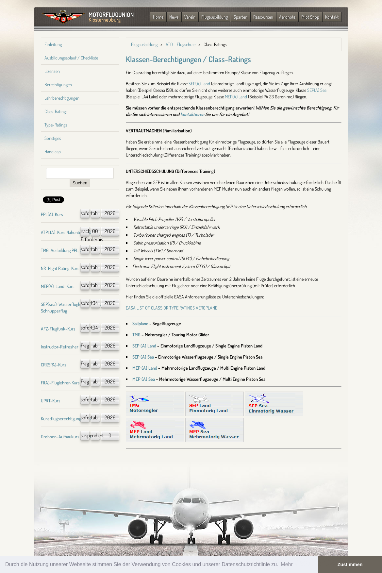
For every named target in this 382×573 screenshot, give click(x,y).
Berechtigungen (58, 84)
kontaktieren (192, 114)
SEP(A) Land (199, 83)
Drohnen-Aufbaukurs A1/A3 (66, 436)
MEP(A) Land (236, 96)
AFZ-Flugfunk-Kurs (58, 328)
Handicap (52, 151)
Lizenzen (52, 71)
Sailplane (140, 323)
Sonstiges (52, 138)
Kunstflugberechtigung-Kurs (66, 418)
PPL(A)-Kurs (52, 214)
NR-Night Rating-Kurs (60, 268)
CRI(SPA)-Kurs (53, 364)
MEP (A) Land (144, 368)
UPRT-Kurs (50, 400)
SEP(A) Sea (316, 90)
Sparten (240, 17)
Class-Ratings (55, 111)
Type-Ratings (55, 124)
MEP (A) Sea (143, 379)
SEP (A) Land (144, 345)
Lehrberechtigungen (61, 98)
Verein (189, 17)
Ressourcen (263, 17)
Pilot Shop (310, 17)
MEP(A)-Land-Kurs (58, 286)
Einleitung (53, 44)
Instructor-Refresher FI (62, 346)
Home (158, 17)
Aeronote (287, 17)
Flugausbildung (214, 17)
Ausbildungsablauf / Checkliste (71, 57)
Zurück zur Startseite (87, 17)
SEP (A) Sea (143, 357)
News (173, 17)
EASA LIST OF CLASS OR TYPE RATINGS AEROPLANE (171, 308)
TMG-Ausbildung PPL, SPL (64, 250)
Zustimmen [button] (350, 564)
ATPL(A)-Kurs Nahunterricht (66, 232)
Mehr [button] (286, 564)
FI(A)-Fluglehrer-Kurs (60, 382)
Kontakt (332, 17)
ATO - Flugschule (180, 44)
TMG (136, 334)
